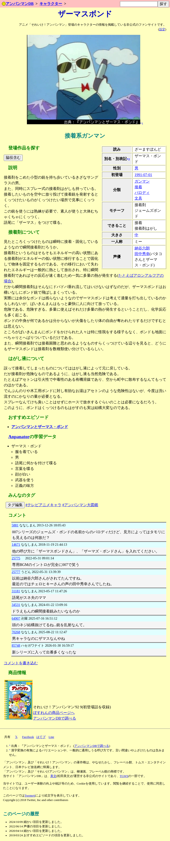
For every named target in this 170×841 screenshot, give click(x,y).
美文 (53, 776)
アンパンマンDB (18, 4)
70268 (16, 632)
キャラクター (50, 4)
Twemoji (30, 795)
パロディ (142, 193)
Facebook (28, 737)
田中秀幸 (142, 254)
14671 (16, 544)
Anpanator (19, 436)
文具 (138, 198)
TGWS (124, 776)
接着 (138, 187)
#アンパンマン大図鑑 (80, 505)
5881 (15, 525)
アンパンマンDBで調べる (54, 718)
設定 (162, 29)
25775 (16, 558)
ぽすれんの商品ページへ (54, 713)
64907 (16, 618)
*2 (128, 159)
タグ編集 (15, 505)
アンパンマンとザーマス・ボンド (39, 427)
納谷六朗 (142, 248)
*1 (141, 123)
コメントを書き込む (21, 663)
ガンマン (142, 181)
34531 (16, 605)
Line (51, 737)
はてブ (41, 737)
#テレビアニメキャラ (43, 505)
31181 (16, 591)
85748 (16, 645)
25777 (16, 572)
